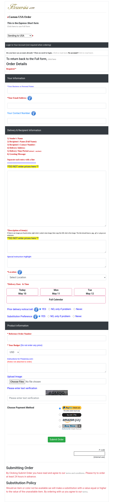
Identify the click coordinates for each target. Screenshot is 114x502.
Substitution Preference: (22, 316)
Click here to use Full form (18, 26)
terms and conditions (75, 473)
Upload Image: (15, 376)
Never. (79, 309)
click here (52, 59)
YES (44, 309)
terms (85, 492)
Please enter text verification (22, 388)
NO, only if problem (61, 309)
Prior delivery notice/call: (23, 309)
